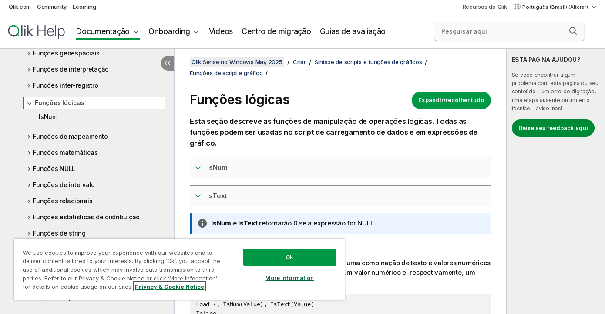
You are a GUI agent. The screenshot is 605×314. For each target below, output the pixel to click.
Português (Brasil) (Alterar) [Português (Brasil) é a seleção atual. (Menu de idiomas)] (555, 7)
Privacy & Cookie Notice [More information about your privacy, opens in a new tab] (169, 286)
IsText (217, 195)
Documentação (103, 31)
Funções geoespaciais (66, 53)
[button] (573, 31)
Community (52, 6)
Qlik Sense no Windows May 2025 (237, 61)
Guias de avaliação (353, 31)
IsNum (48, 116)
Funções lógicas (59, 102)
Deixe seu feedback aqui (553, 127)
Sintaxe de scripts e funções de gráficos (368, 61)
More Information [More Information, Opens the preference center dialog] (289, 277)
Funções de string (59, 233)
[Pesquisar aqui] (509, 31)
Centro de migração (276, 31)
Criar (299, 61)
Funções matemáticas (65, 152)
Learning (84, 6)
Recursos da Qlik (485, 6)
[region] (179, 269)
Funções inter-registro (65, 85)
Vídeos (221, 31)
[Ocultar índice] (167, 63)
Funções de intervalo (64, 184)
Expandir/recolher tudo (451, 99)
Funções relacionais (62, 201)
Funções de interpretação (71, 69)
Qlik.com (20, 6)
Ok (289, 256)
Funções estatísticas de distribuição (86, 217)
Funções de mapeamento (70, 136)
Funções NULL (54, 168)
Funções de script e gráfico (226, 72)
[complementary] (556, 181)
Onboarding (169, 31)
